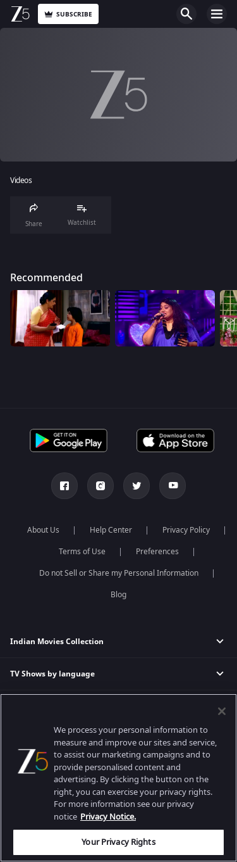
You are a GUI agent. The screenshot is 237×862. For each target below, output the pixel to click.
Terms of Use (82, 551)
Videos (21, 180)
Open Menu (217, 14)
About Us (43, 530)
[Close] (222, 711)
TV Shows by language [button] (52, 674)
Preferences (157, 551)
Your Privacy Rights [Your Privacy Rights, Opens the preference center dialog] (118, 842)
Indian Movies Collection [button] (57, 641)
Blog (118, 594)
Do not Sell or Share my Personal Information (118, 573)
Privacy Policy (186, 530)
